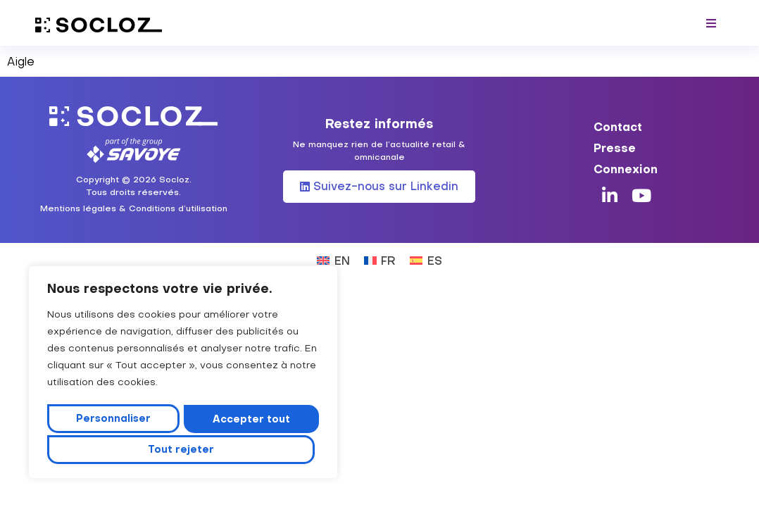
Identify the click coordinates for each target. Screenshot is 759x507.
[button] (711, 23)
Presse (615, 141)
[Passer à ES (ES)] (425, 254)
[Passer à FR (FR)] (380, 254)
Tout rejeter (251, 420)
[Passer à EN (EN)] (333, 254)
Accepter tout (183, 449)
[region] (183, 374)
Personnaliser (114, 420)
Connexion (626, 162)
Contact (618, 120)
